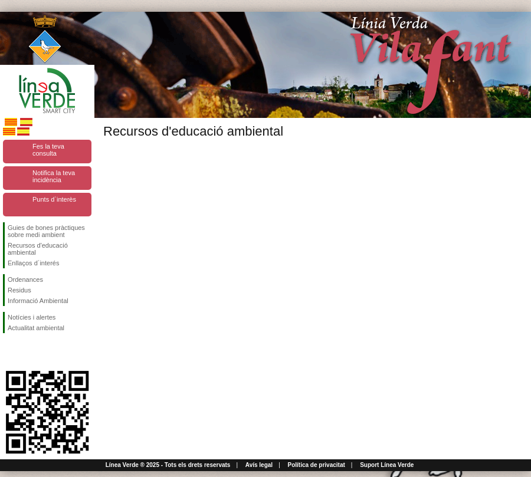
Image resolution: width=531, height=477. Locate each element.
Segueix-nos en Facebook (10, 352)
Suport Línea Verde (387, 465)
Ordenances (25, 279)
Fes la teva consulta (48, 150)
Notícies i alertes (31, 317)
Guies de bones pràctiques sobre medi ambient (46, 231)
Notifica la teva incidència (53, 176)
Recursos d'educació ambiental (38, 249)
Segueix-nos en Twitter (29, 352)
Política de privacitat (316, 465)
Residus (19, 290)
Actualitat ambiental (36, 327)
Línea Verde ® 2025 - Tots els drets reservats (168, 465)
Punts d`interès (54, 199)
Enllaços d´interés (33, 263)
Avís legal (259, 465)
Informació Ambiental (38, 300)
